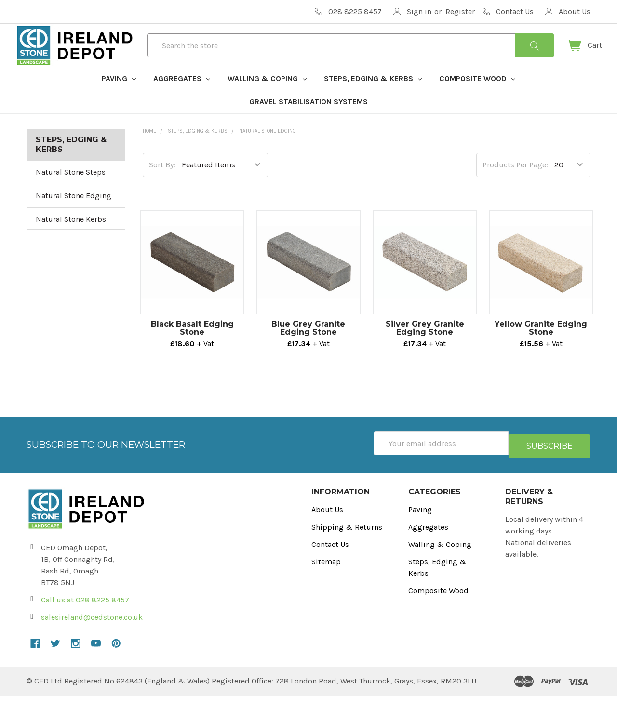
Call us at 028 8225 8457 (85, 614)
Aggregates (181, 95)
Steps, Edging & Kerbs (373, 95)
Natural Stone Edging (73, 213)
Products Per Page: (515, 182)
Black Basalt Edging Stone (192, 345)
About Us (327, 524)
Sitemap (326, 576)
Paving (119, 95)
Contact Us (330, 558)
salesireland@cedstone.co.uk (92, 631)
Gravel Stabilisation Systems (308, 118)
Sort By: (162, 182)
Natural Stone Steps (71, 189)
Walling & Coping (267, 95)
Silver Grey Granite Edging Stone (425, 345)
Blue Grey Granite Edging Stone (308, 345)
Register (460, 11)
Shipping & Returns (346, 541)
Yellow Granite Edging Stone (541, 345)
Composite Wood (477, 95)
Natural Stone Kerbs (71, 236)
